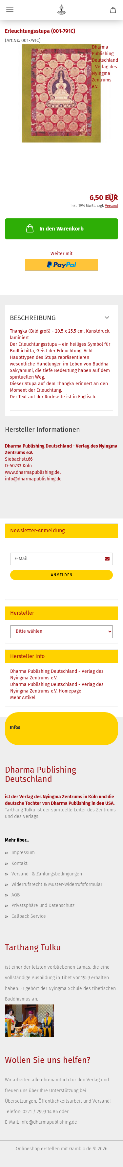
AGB (15, 895)
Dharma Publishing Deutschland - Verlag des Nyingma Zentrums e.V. (105, 66)
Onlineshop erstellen (38, 1149)
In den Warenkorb (54, 228)
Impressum (23, 852)
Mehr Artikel (22, 697)
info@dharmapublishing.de (48, 1122)
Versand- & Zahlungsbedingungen (46, 874)
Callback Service (28, 916)
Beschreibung (33, 318)
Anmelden (61, 575)
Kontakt (19, 863)
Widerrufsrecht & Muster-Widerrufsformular (56, 884)
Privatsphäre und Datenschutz (42, 905)
